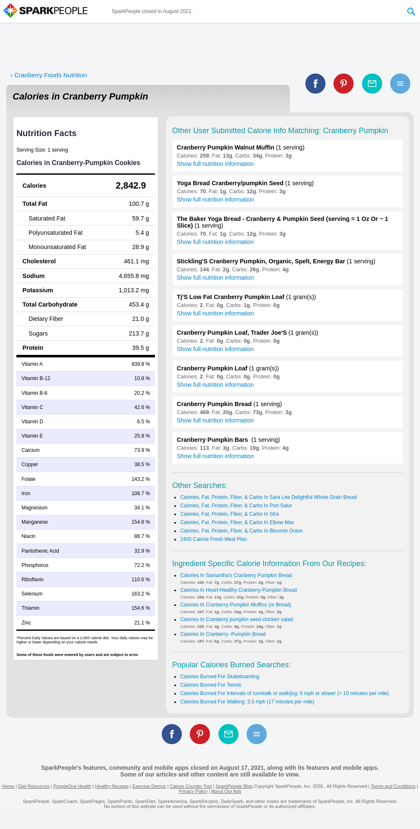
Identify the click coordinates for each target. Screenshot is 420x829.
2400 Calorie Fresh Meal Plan (213, 539)
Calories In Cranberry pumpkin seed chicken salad (236, 619)
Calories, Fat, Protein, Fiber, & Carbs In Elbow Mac (237, 522)
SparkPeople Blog (233, 786)
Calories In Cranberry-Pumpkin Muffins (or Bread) (235, 605)
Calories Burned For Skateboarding (219, 676)
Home (8, 786)
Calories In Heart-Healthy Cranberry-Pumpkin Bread (238, 590)
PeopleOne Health (72, 786)
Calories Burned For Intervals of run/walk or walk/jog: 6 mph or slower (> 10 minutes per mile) (284, 693)
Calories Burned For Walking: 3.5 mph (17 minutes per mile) (247, 702)
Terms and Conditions (393, 786)
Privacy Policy (193, 791)
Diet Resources (34, 786)
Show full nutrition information (215, 163)
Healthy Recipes (112, 786)
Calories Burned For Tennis (210, 685)
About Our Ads (226, 791)
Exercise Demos (149, 786)
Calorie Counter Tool (191, 786)
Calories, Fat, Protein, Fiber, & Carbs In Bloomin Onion (241, 531)
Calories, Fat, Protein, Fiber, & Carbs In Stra (229, 514)
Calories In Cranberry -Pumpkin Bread (222, 634)
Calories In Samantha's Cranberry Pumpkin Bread (236, 575)
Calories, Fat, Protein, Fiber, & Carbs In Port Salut (235, 506)
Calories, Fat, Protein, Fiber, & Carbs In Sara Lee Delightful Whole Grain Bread (268, 497)
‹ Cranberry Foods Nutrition (48, 75)
